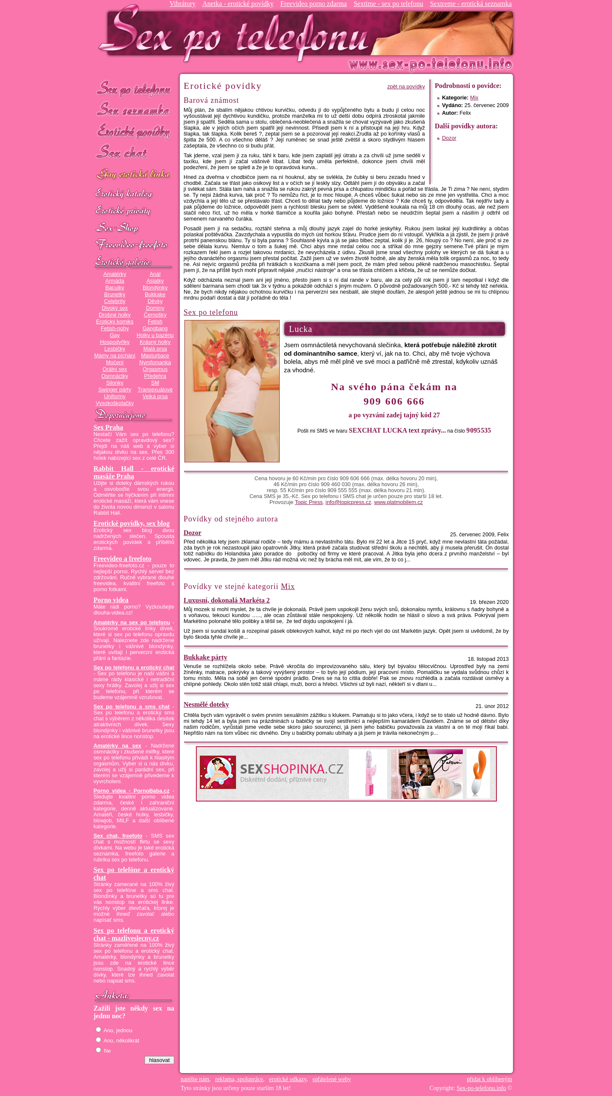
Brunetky (114, 294)
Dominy (155, 308)
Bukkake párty (205, 657)
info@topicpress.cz (348, 502)
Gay (114, 335)
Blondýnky (155, 288)
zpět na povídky (406, 87)
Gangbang (154, 328)
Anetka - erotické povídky (238, 3)
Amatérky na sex (117, 746)
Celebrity (114, 301)
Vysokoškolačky (115, 403)
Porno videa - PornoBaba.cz (132, 791)
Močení (115, 362)
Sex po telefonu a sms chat (132, 707)
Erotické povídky (134, 131)
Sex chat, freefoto (118, 836)
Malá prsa (155, 349)
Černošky (155, 315)
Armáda (114, 281)
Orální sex (114, 369)
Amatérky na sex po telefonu (132, 623)
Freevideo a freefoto (122, 558)
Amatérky (114, 274)
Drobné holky (115, 315)
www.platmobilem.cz (398, 502)
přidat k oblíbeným (489, 1079)
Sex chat (134, 153)
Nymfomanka (155, 362)
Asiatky (155, 281)
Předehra (155, 376)
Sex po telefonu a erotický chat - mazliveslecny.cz (134, 934)
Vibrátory (183, 3)
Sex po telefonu (134, 88)
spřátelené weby (331, 1079)
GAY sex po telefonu (134, 175)
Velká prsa (154, 396)
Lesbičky (114, 349)
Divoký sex (115, 308)
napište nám (195, 1079)
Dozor (449, 138)
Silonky (115, 383)
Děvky (154, 301)
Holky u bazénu (154, 335)
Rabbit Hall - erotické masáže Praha (134, 472)
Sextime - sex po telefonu (388, 3)
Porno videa (111, 599)
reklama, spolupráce (239, 1079)
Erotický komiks (114, 322)
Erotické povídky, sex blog (132, 523)
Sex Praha (108, 427)
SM (155, 383)
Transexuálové (155, 390)
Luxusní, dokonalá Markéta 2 (227, 600)
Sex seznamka (134, 110)
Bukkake (155, 294)
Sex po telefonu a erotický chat (134, 668)
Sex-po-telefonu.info (481, 1088)
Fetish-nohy (115, 328)
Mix (474, 98)
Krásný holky (155, 342)
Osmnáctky (114, 376)
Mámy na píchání (114, 356)
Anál (155, 274)
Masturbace (155, 356)
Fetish (155, 322)
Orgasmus (155, 369)
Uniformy (115, 396)
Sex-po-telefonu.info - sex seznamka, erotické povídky (236, 33)
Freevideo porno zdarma (313, 3)
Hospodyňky (115, 342)
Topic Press (309, 502)
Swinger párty (114, 390)
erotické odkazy (287, 1079)
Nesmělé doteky (206, 704)
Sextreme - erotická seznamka (471, 3)
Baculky (114, 288)
